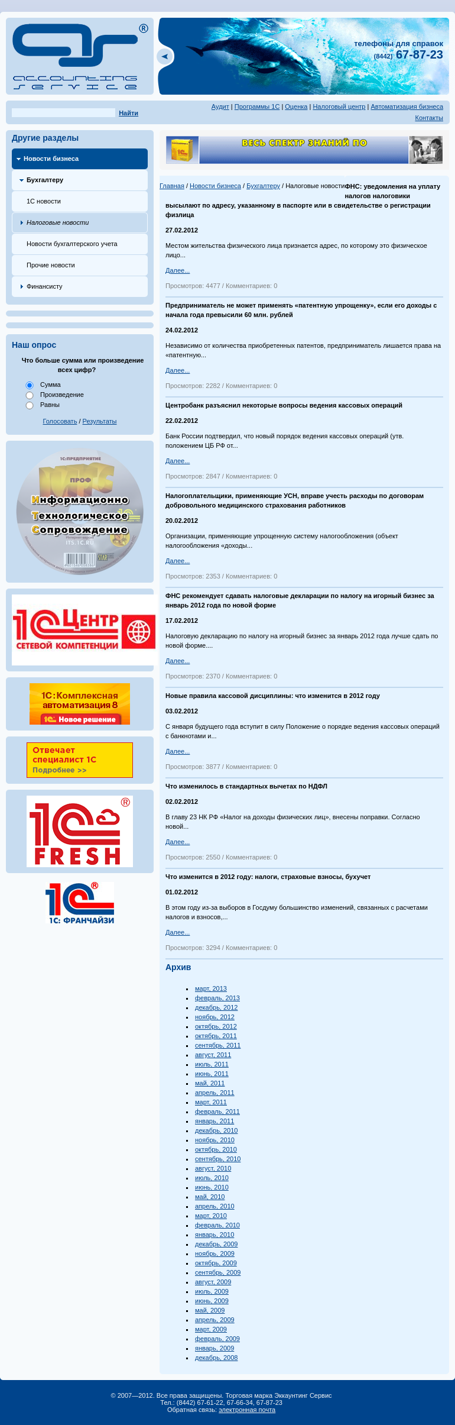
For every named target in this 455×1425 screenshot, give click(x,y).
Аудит (220, 106)
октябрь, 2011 (216, 1035)
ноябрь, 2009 (215, 1253)
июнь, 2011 (212, 1073)
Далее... (177, 270)
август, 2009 (213, 1281)
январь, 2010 (214, 1234)
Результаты (100, 421)
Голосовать (60, 421)
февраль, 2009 (217, 1338)
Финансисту (45, 286)
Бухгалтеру (45, 179)
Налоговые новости (58, 222)
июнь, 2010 (212, 1187)
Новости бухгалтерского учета (72, 243)
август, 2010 (213, 1168)
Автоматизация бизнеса (406, 106)
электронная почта (247, 1409)
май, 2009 (210, 1310)
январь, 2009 (214, 1348)
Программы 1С (257, 106)
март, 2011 (211, 1102)
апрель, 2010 (215, 1206)
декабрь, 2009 (216, 1244)
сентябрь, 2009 (217, 1272)
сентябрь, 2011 (217, 1045)
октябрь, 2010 (216, 1149)
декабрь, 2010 (216, 1130)
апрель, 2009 (215, 1319)
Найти (128, 113)
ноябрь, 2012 (215, 1016)
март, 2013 (211, 988)
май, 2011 (210, 1083)
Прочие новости (51, 265)
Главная (172, 185)
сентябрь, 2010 (217, 1158)
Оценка (296, 106)
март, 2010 (211, 1215)
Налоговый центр (339, 106)
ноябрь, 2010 (215, 1139)
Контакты (429, 117)
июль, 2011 (212, 1064)
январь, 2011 (214, 1121)
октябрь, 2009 (216, 1262)
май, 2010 (210, 1196)
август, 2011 (213, 1054)
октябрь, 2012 (216, 1026)
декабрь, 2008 (216, 1357)
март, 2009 (211, 1329)
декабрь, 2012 (216, 1007)
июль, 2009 (212, 1291)
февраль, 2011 (217, 1111)
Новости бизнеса (51, 158)
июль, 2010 (212, 1177)
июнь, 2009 (212, 1300)
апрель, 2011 (215, 1092)
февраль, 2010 (217, 1225)
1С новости (44, 201)
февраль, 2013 (217, 997)
